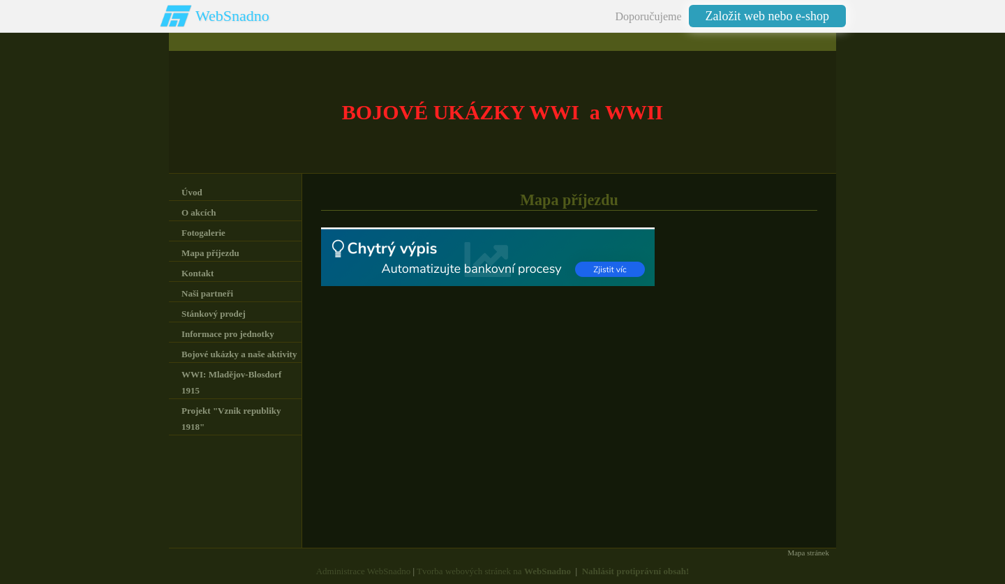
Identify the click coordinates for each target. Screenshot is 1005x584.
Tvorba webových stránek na (494, 571)
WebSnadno (232, 15)
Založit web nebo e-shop (767, 16)
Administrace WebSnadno (363, 571)
